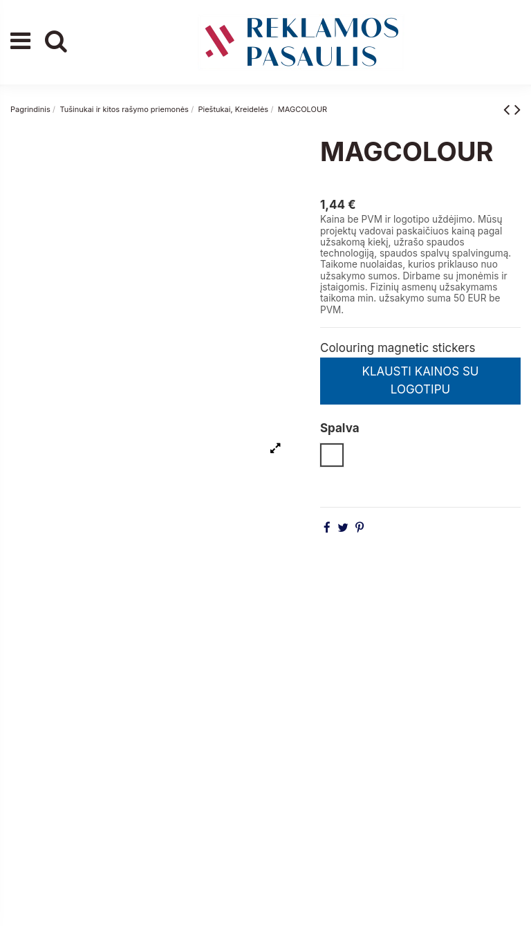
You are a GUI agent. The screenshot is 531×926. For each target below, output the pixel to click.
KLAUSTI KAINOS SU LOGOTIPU (420, 380)
